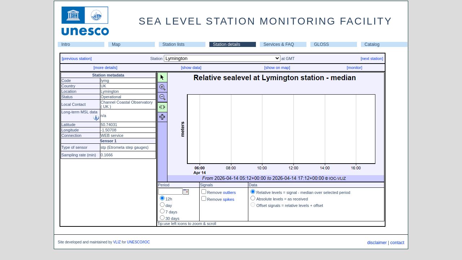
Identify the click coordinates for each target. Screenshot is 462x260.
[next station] (372, 58)
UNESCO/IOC (138, 242)
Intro (65, 44)
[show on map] (277, 67)
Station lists (173, 44)
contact (397, 242)
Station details (226, 44)
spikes (228, 199)
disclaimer (377, 242)
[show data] (191, 67)
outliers (229, 192)
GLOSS (321, 44)
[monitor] (354, 67)
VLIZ (117, 242)
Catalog (372, 44)
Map (116, 44)
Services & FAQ (278, 44)
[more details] (105, 67)
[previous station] (77, 58)
